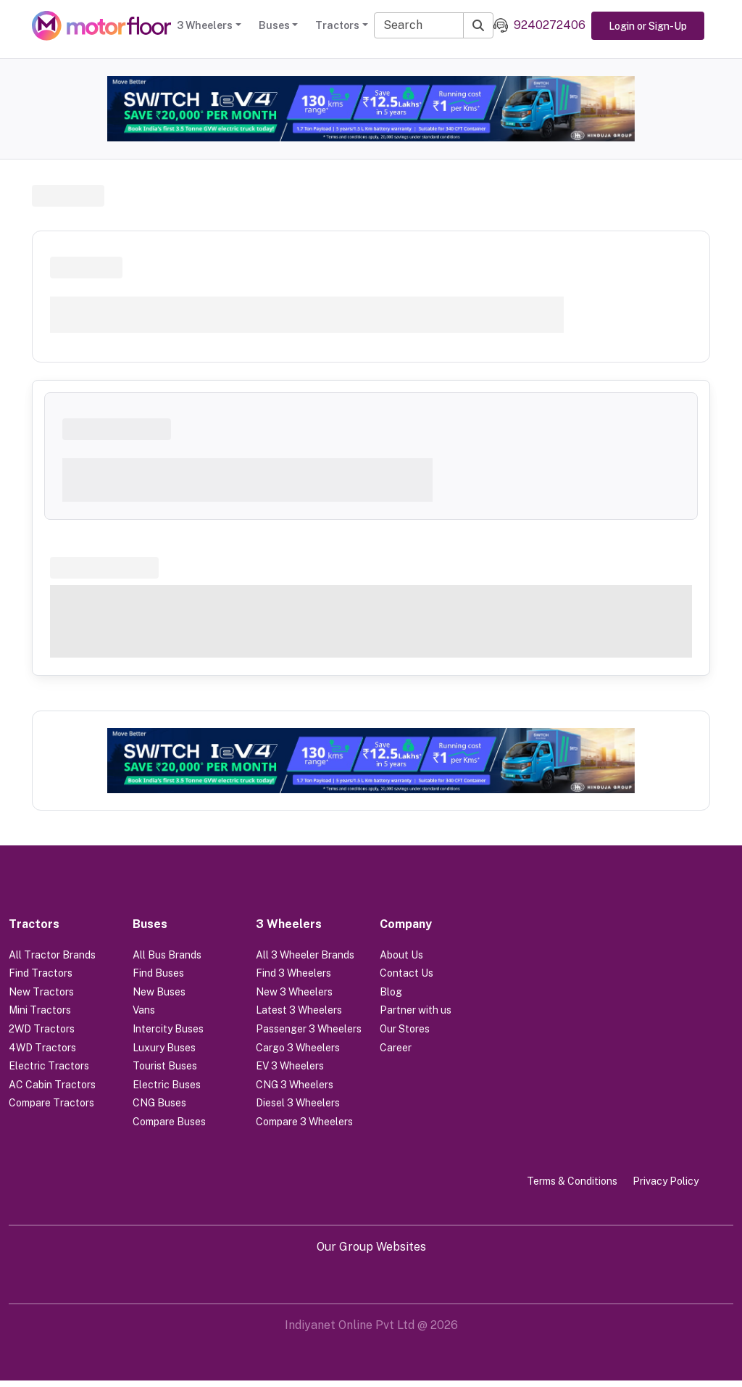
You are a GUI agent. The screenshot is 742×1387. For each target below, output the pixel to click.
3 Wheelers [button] (205, 25)
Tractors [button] (337, 25)
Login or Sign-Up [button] (648, 26)
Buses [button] (274, 25)
